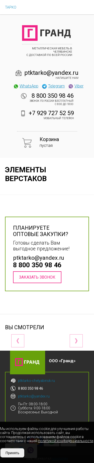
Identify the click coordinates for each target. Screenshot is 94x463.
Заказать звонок (37, 277)
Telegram (53, 85)
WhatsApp (25, 85)
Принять (12, 453)
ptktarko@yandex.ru (51, 72)
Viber (75, 85)
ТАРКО (10, 7)
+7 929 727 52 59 (51, 113)
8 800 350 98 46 (52, 95)
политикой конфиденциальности (65, 441)
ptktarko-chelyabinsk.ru (36, 381)
